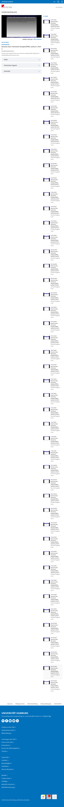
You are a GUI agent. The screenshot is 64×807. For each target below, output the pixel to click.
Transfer (4, 751)
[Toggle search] (58, 1)
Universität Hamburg (7, 2)
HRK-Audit (53, 796)
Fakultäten (5, 766)
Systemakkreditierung (60, 795)
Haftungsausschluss (20, 704)
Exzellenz (5, 760)
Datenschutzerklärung (33, 704)
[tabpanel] (22, 59)
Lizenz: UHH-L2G (28, 39)
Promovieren (6, 745)
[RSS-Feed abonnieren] (44, 16)
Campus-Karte (6, 778)
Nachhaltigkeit (6, 763)
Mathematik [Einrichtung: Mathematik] (6, 44)
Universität (5, 757)
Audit (47, 795)
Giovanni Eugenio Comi (8, 51)
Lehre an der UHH (7, 742)
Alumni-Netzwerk (7, 769)
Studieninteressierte (8, 730)
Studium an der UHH (8, 727)
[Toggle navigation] (62, 1)
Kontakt (4, 775)
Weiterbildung (6, 733)
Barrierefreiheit (57, 704)
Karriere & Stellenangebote (10, 748)
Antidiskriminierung (8, 787)
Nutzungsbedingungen (46, 704)
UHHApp (4, 781)
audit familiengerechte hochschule (43, 797)
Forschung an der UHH (9, 739)
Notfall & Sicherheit (8, 784)
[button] (54, 2)
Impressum (9, 704)
